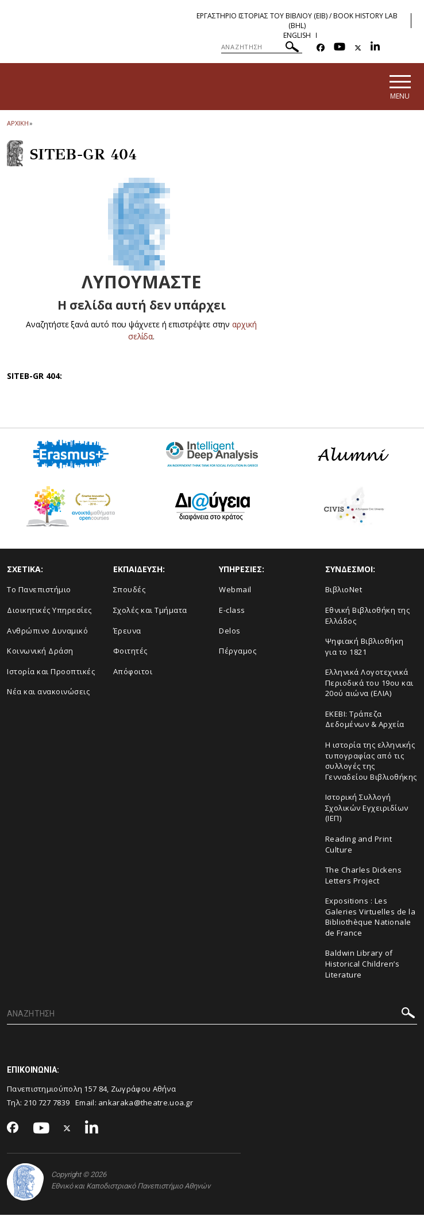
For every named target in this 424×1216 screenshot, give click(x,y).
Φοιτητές (130, 651)
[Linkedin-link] (375, 48)
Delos (230, 631)
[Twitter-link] (357, 48)
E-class (232, 610)
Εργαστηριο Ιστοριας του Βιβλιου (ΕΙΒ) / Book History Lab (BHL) (297, 20)
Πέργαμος (237, 651)
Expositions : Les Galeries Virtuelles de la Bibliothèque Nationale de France (370, 918)
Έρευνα (127, 631)
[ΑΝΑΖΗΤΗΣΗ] (261, 47)
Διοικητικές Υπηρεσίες (49, 610)
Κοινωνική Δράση (40, 651)
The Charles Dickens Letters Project (363, 875)
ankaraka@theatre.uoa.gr (145, 1103)
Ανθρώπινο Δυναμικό (47, 631)
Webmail (235, 590)
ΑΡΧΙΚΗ (17, 123)
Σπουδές (129, 590)
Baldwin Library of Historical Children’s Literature (362, 964)
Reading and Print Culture (358, 844)
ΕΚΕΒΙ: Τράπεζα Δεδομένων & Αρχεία (364, 719)
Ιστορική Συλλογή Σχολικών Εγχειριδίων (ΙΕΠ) (366, 808)
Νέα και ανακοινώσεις (48, 692)
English (297, 35)
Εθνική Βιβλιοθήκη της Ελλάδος (367, 616)
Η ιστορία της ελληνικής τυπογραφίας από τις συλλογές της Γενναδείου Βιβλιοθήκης (371, 761)
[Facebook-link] (321, 48)
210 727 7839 (47, 1103)
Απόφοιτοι (133, 672)
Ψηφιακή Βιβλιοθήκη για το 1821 (364, 647)
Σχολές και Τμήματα (150, 610)
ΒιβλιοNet (344, 590)
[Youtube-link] (339, 48)
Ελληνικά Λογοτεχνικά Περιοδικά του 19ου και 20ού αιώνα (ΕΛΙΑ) (369, 683)
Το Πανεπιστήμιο (39, 590)
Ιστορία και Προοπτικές (51, 672)
